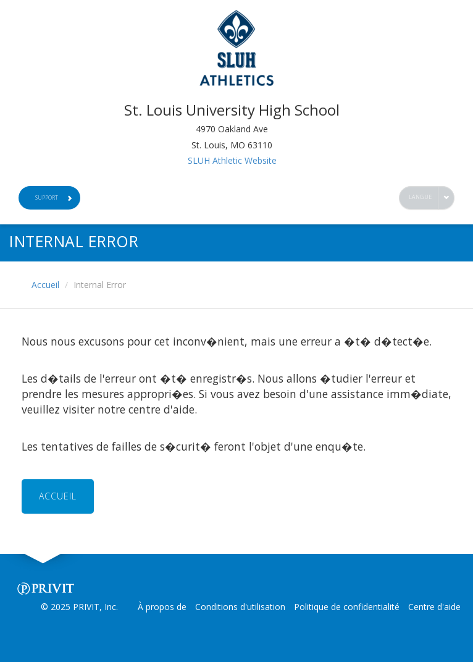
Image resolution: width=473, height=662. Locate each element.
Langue (420, 197)
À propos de (162, 607)
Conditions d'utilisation (240, 607)
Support (53, 197)
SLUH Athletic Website (232, 160)
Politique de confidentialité (347, 607)
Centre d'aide (434, 607)
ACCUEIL (58, 496)
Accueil (45, 285)
